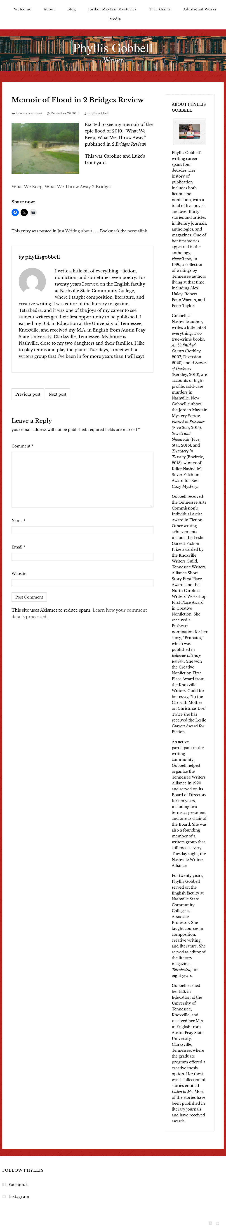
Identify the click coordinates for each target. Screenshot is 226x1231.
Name (19, 520)
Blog (71, 9)
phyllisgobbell (98, 113)
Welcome (22, 9)
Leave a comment (29, 113)
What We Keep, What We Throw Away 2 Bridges (61, 186)
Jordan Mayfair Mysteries (112, 9)
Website (19, 573)
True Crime (160, 9)
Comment (22, 446)
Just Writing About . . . (77, 231)
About (49, 9)
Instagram (18, 1196)
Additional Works (200, 9)
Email (18, 547)
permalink (137, 231)
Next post (57, 394)
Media (115, 19)
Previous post (27, 394)
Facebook (18, 1184)
